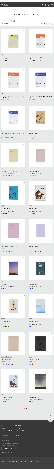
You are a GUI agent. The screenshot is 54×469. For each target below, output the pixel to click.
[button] (29, 408)
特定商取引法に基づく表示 (21, 461)
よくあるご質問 (4, 435)
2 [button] (26, 408)
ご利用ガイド (4, 428)
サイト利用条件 (37, 461)
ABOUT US (3, 461)
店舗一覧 (17, 435)
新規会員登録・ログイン (20, 425)
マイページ (17, 428)
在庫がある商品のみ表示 (6, 20)
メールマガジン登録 (19, 430)
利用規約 (30, 461)
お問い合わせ (8, 448)
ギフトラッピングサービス (7, 430)
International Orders (6, 432)
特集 (2, 425)
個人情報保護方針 (11, 461)
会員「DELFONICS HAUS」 (21, 432)
